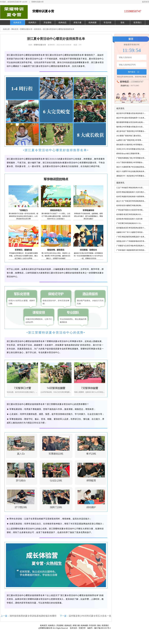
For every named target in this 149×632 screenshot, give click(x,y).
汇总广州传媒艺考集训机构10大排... (130, 188)
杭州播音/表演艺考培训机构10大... (129, 214)
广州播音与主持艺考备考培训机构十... (131, 246)
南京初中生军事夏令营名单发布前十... (131, 113)
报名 (123, 22)
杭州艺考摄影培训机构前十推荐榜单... (131, 197)
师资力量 (78, 22)
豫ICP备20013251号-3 (102, 628)
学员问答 (108, 22)
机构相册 (93, 22)
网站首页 (14, 29)
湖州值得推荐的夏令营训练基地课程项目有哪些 (33, 616)
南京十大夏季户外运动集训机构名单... (131, 171)
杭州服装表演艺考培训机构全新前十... (131, 228)
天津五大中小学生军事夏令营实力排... (131, 149)
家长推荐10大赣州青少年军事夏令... (130, 145)
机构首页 (17, 22)
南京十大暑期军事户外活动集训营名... (131, 167)
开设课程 (47, 22)
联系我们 (138, 22)
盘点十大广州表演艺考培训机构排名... (131, 201)
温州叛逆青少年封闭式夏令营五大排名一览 (90, 616)
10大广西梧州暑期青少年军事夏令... (130, 162)
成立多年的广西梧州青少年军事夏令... (131, 131)
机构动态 (62, 22)
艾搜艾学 (82, 628)
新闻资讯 (37, 29)
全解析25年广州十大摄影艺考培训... (130, 232)
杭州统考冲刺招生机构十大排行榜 (129, 219)
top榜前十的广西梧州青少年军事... (129, 140)
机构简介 (32, 22)
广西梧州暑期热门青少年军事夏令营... (131, 158)
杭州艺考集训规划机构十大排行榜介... (131, 192)
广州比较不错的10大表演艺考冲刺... (130, 210)
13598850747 (137, 81)
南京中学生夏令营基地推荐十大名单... (131, 118)
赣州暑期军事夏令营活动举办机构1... (130, 122)
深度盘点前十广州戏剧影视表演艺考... (131, 241)
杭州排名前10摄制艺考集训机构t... (129, 205)
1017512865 (134, 86)
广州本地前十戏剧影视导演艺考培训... (131, 250)
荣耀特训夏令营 (37, 2)
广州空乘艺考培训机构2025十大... (129, 223)
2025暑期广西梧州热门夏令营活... (129, 136)
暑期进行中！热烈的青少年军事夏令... (131, 176)
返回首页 (145, 2)
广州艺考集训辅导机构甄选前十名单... (131, 237)
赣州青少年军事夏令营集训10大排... (130, 127)
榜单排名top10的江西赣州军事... (128, 153)
